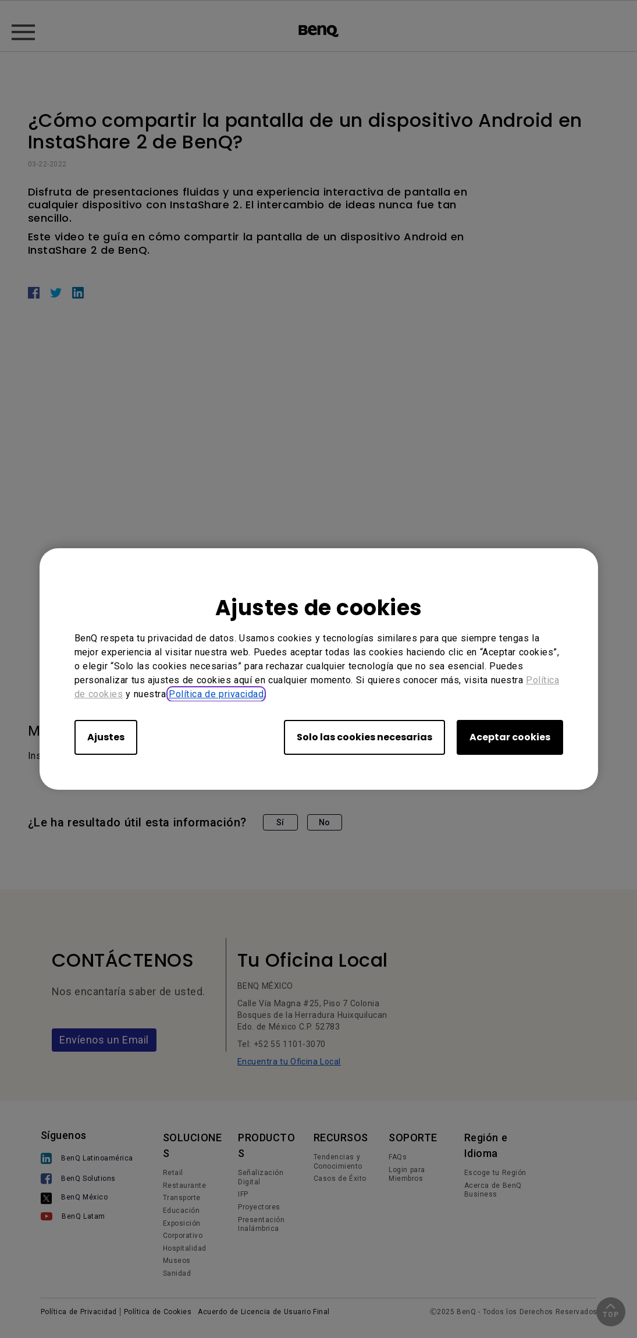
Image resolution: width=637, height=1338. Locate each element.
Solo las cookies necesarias (364, 737)
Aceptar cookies (509, 737)
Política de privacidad (216, 694)
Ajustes (105, 737)
